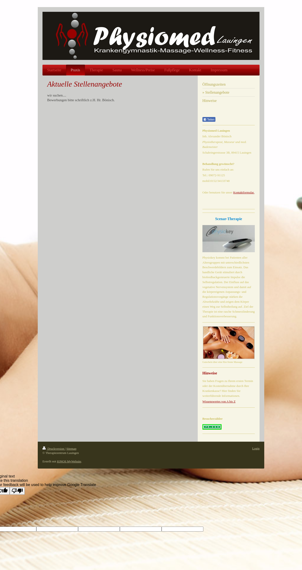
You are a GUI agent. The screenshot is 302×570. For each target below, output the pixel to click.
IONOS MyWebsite (69, 461)
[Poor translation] (17, 491)
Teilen (208, 119)
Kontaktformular (243, 192)
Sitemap (71, 448)
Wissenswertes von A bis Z (218, 401)
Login (256, 448)
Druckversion (53, 448)
